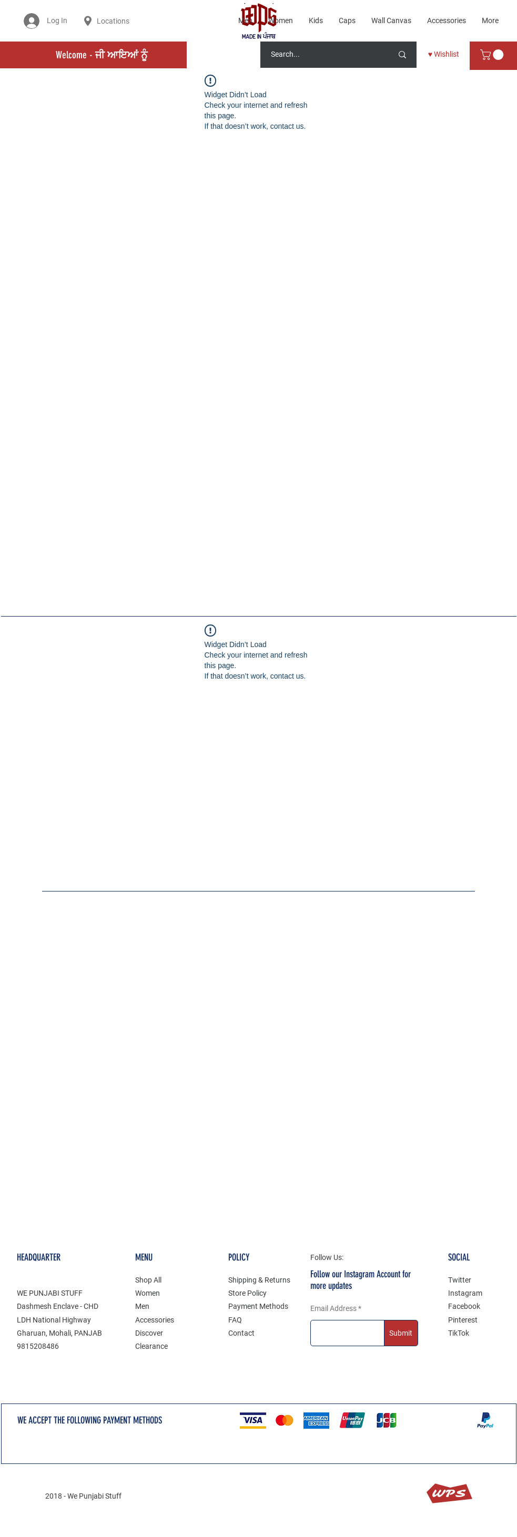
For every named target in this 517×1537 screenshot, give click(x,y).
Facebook (464, 1306)
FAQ (235, 1320)
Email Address (333, 1308)
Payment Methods (258, 1306)
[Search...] (318, 55)
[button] (493, 54)
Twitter (459, 1280)
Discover (149, 1333)
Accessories (154, 1320)
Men (142, 1306)
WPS (449, 1493)
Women (147, 1293)
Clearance (151, 1346)
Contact (241, 1333)
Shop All (148, 1280)
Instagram (465, 1293)
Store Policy (247, 1293)
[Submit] (401, 1333)
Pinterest (463, 1320)
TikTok (458, 1333)
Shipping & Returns (259, 1280)
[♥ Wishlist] (444, 55)
